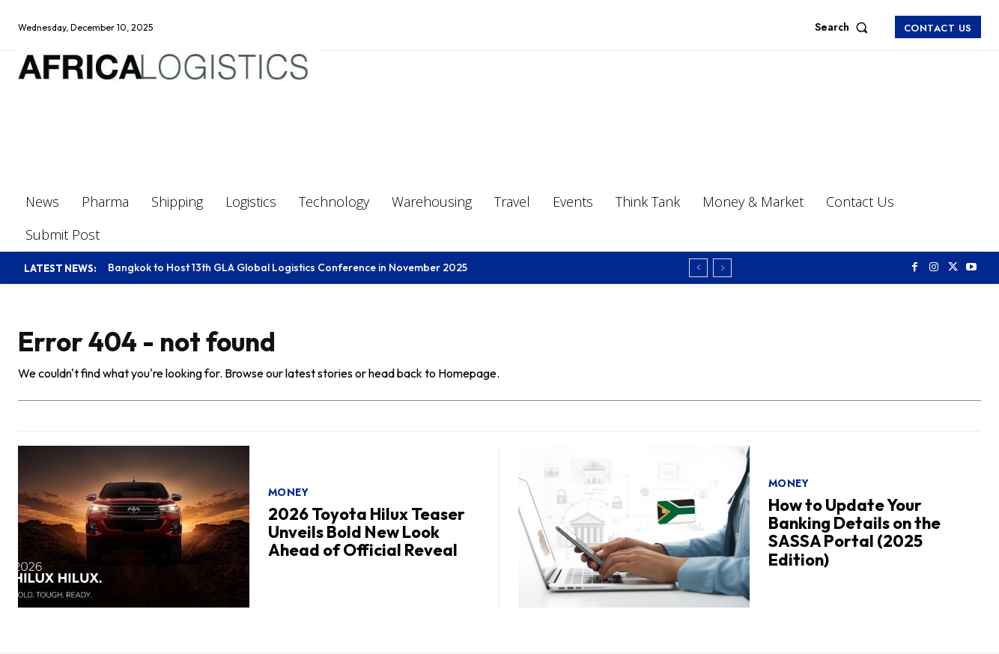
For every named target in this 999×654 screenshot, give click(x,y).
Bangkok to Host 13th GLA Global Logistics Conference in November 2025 (287, 267)
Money (288, 492)
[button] (845, 27)
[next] (722, 267)
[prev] (698, 267)
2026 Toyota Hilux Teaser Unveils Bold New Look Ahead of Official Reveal (366, 531)
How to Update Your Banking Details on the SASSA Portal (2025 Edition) (854, 532)
